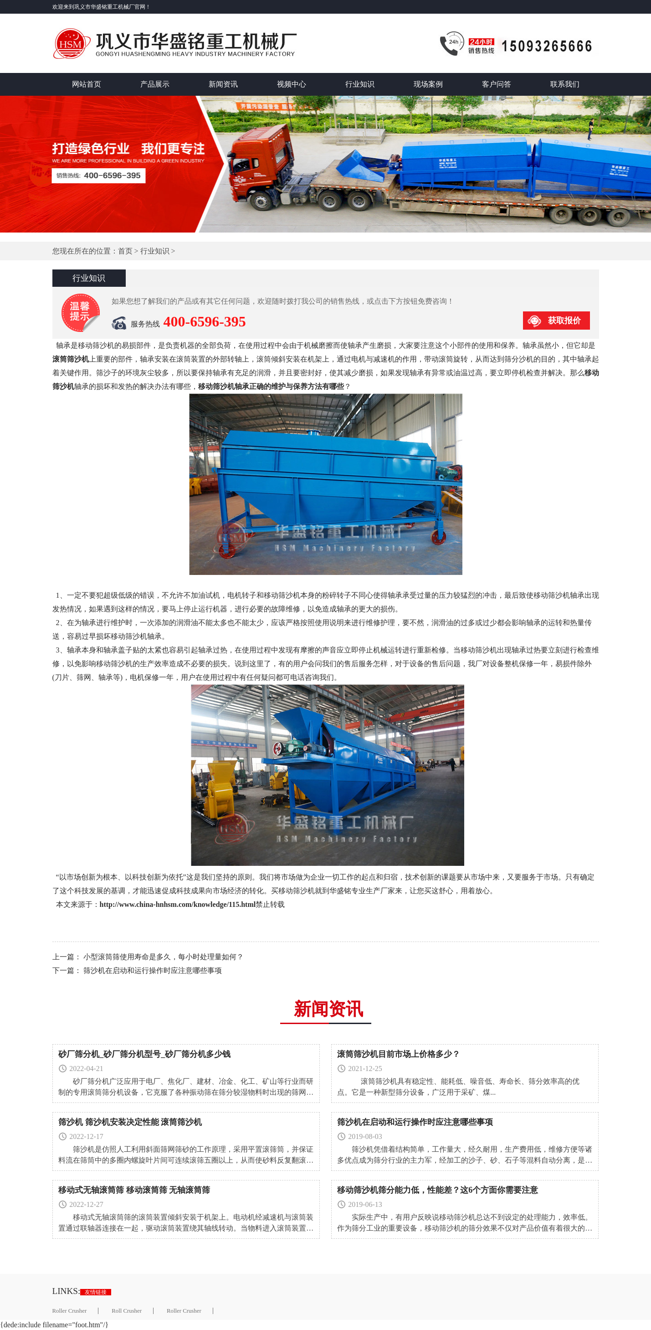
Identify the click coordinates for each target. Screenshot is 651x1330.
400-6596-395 (205, 321)
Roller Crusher (69, 1311)
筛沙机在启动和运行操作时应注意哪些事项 (152, 970)
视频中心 (291, 84)
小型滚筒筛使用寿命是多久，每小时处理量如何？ (163, 957)
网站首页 (86, 84)
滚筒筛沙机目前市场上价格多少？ (398, 1054)
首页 (125, 251)
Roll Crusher (127, 1311)
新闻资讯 (223, 84)
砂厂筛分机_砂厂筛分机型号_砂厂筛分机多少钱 (144, 1054)
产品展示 (154, 84)
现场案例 (428, 84)
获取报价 (564, 320)
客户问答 (496, 84)
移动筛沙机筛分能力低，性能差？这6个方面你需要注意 (437, 1190)
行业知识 (359, 84)
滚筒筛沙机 (70, 359)
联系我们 (564, 84)
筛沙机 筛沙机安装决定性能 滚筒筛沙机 (130, 1122)
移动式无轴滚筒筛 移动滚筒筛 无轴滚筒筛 (134, 1190)
